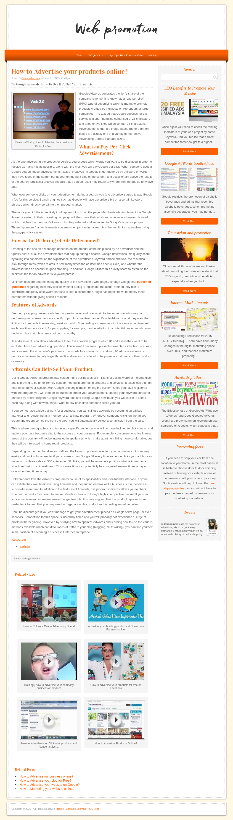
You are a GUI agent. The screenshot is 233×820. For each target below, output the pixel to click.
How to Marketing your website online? (46, 789)
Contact (70, 808)
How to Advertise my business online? (46, 776)
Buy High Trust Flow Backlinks (126, 55)
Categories (94, 55)
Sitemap (152, 55)
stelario (25, 546)
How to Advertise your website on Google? (49, 784)
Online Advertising (30, 78)
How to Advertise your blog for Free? (45, 780)
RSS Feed (94, 808)
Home (60, 808)
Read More (189, 151)
